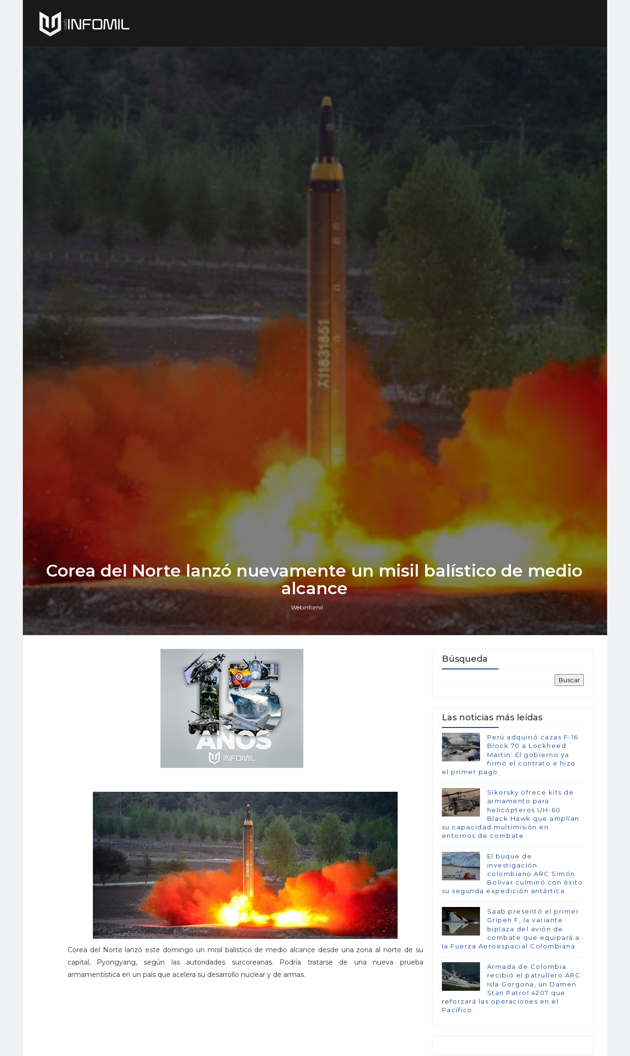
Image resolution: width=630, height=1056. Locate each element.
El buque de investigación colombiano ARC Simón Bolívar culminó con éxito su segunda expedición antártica (512, 918)
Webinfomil (308, 650)
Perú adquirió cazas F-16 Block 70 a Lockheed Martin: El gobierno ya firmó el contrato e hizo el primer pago (510, 799)
